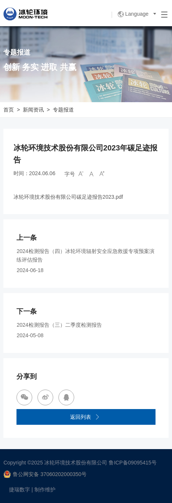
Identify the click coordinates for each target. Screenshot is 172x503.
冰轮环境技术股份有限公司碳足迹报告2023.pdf (68, 197)
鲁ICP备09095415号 (133, 463)
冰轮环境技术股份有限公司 (75, 463)
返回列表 (85, 417)
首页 (8, 110)
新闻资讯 (33, 110)
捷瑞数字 (19, 490)
